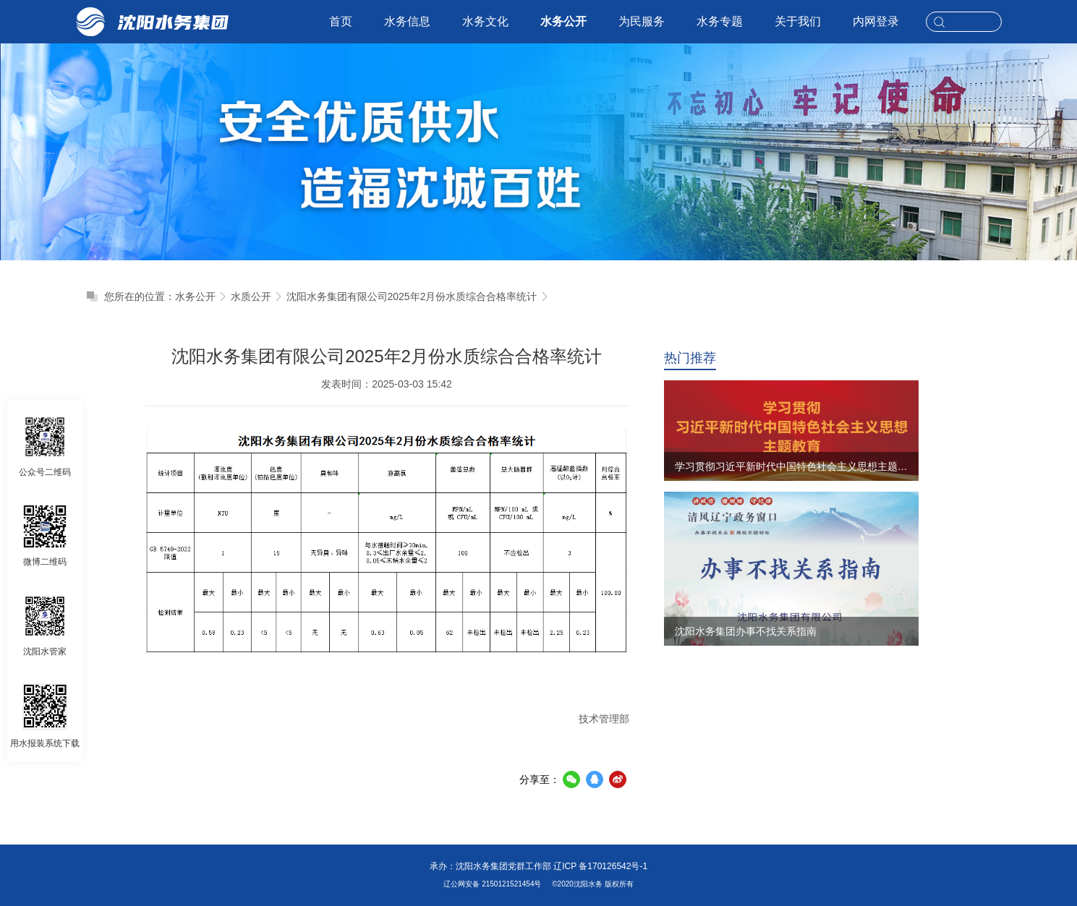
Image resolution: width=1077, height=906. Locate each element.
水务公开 (563, 21)
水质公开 (251, 296)
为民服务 (641, 21)
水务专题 (720, 21)
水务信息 (407, 21)
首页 (340, 21)
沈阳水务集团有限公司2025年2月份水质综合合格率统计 (411, 296)
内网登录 (876, 21)
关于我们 (798, 21)
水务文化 (485, 21)
